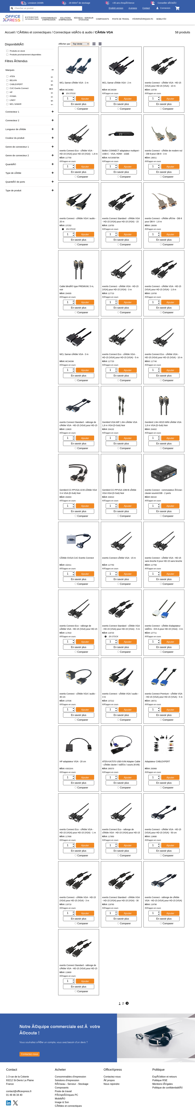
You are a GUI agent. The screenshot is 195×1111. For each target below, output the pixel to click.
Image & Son (62, 1102)
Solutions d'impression (67, 1080)
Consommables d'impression (70, 1076)
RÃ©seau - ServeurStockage (83, 19)
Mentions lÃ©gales (162, 1084)
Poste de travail (120, 19)
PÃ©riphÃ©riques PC (142, 19)
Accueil (10, 32)
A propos (133, 8)
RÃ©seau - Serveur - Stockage (71, 1084)
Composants (102, 19)
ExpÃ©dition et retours (164, 1076)
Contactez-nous (112, 1076)
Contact (146, 8)
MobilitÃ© (161, 19)
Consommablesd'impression (49, 19)
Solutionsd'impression (65, 19)
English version (116, 8)
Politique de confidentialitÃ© (167, 1087)
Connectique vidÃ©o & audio (72, 32)
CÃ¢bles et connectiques (34, 32)
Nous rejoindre (111, 1084)
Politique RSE (159, 1080)
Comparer (81, 109)
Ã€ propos (109, 1080)
